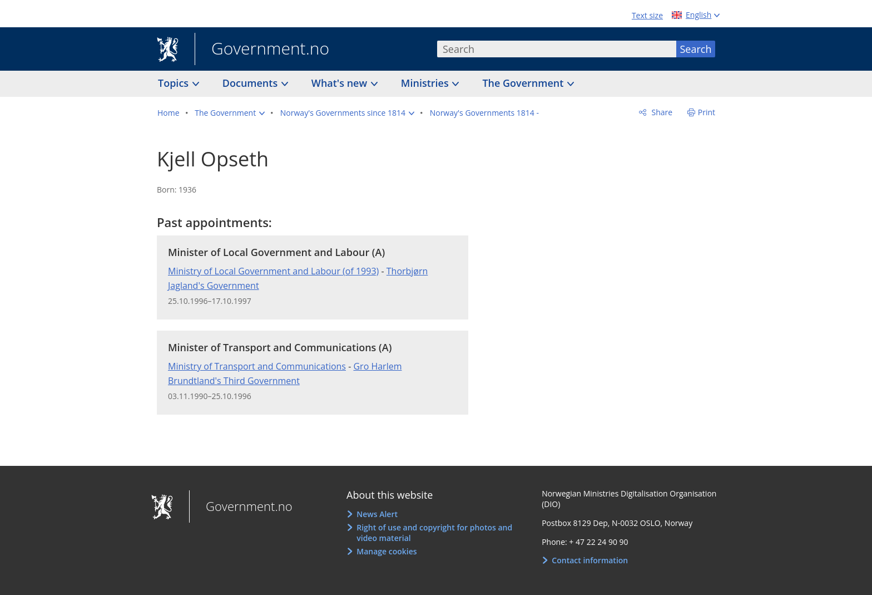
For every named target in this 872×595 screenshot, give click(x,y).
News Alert (377, 514)
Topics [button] (174, 83)
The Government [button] (524, 83)
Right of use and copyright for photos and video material (434, 533)
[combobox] (556, 49)
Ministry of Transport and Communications (257, 366)
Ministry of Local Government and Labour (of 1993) (273, 271)
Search (696, 49)
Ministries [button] (426, 83)
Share (661, 112)
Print (706, 112)
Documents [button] (251, 83)
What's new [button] (340, 83)
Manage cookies (386, 551)
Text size (647, 15)
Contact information (590, 560)
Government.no (262, 49)
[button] (230, 113)
